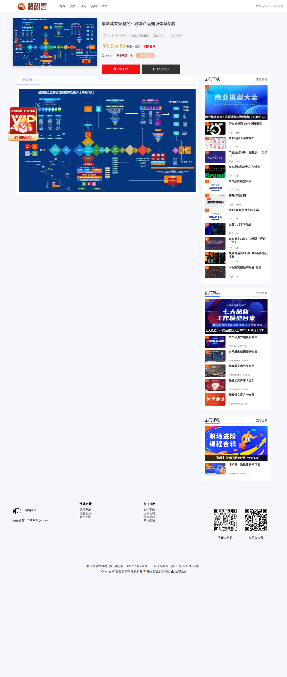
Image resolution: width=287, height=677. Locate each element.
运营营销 (149, 513)
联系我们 (161, 69)
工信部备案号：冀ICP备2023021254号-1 (176, 566)
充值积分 (145, 55)
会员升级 (85, 517)
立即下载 (121, 69)
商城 (94, 6)
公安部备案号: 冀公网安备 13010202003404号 (116, 566)
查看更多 (262, 79)
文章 (104, 6)
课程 (83, 6)
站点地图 (178, 571)
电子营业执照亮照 (156, 571)
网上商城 (149, 520)
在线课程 (149, 517)
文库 (73, 6)
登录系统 (85, 509)
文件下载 (149, 509)
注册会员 (85, 513)
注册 (280, 6)
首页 (62, 6)
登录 (273, 6)
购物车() (262, 6)
